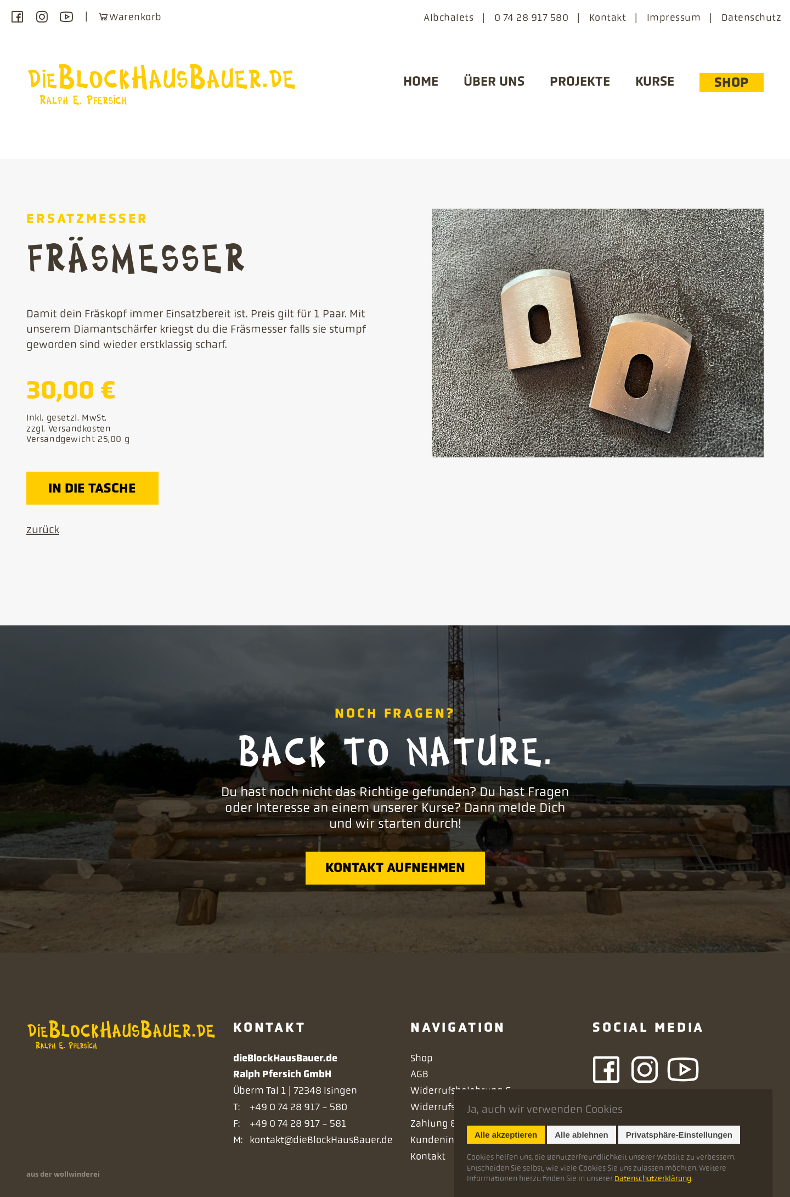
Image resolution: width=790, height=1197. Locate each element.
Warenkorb (129, 16)
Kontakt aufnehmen (395, 867)
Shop (731, 82)
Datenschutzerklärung (652, 1178)
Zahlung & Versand (452, 1123)
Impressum (674, 17)
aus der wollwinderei (63, 1174)
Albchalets (448, 17)
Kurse (654, 81)
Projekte (580, 81)
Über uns (494, 81)
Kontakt (607, 17)
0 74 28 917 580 (531, 17)
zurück (42, 529)
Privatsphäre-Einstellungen (679, 1134)
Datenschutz (751, 17)
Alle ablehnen (581, 1134)
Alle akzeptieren (506, 1134)
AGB (419, 1074)
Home (420, 81)
